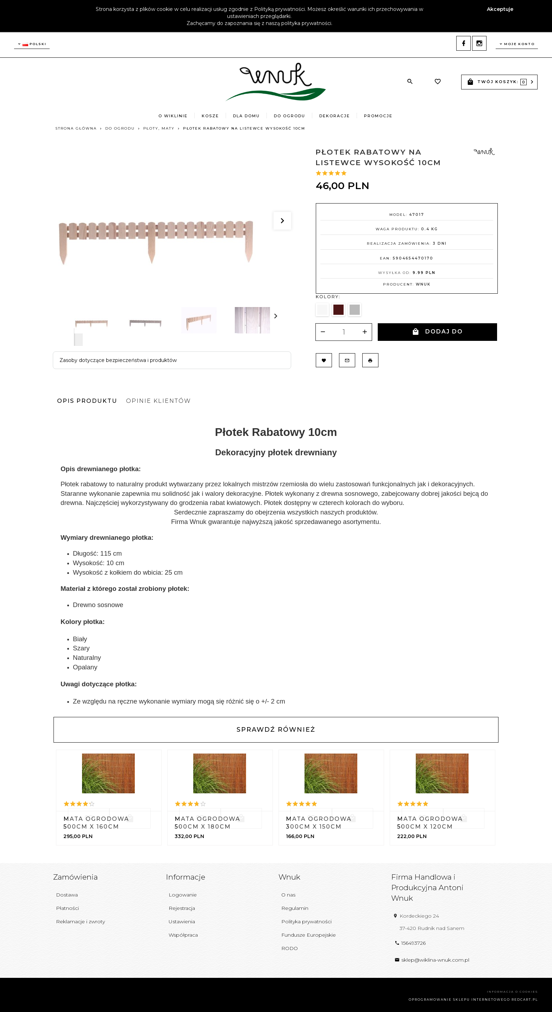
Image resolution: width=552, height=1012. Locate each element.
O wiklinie (173, 115)
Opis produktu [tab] (87, 399)
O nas (288, 893)
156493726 (410, 941)
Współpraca (183, 933)
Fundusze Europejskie (308, 933)
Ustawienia (182, 920)
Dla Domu (246, 115)
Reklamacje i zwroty (80, 920)
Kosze (210, 115)
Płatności (67, 907)
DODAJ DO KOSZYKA (437, 334)
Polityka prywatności (306, 920)
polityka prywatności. (306, 23)
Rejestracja (182, 907)
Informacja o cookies (512, 990)
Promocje (378, 115)
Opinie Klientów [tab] (158, 399)
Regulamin (294, 907)
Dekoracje (334, 115)
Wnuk (423, 284)
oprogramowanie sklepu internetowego (459, 998)
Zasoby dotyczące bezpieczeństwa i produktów (118, 360)
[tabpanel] (276, 560)
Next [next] (78, 337)
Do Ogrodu (289, 115)
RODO (289, 946)
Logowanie (183, 893)
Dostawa (67, 893)
